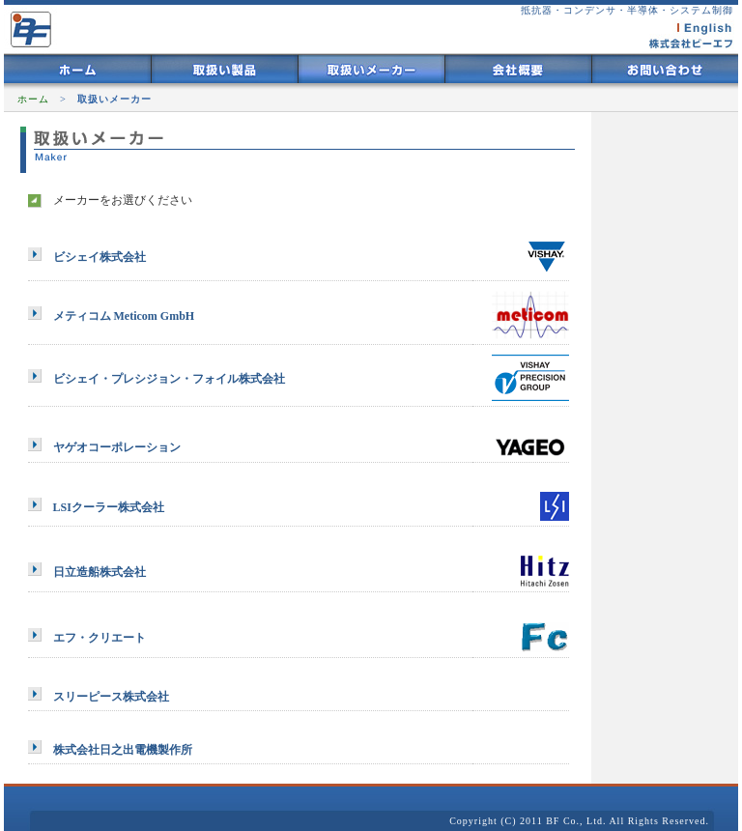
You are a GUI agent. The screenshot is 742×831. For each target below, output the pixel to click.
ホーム (33, 99)
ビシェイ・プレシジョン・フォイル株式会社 (169, 379)
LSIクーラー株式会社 (108, 507)
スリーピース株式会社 (111, 696)
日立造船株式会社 (99, 572)
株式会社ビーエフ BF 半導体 (30, 27)
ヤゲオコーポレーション (117, 447)
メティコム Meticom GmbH (124, 316)
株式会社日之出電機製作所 (122, 750)
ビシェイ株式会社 (99, 257)
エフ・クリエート (99, 638)
